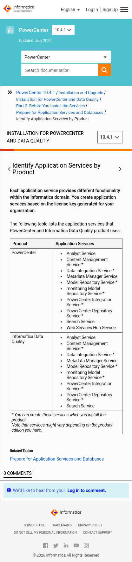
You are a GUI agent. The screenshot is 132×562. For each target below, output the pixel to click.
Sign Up (110, 9)
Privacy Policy (90, 525)
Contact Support (97, 532)
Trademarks (61, 525)
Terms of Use (34, 525)
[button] (71, 9)
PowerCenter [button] (37, 57)
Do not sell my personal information (45, 532)
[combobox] (59, 70)
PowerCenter (34, 30)
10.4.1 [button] (63, 29)
